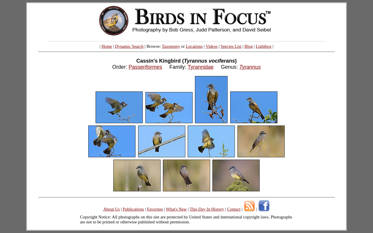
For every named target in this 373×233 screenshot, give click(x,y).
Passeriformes (145, 67)
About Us (111, 209)
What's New (176, 209)
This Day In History (207, 209)
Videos (212, 46)
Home (106, 46)
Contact (233, 209)
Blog (248, 46)
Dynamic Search (129, 46)
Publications (133, 209)
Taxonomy (171, 46)
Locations (194, 46)
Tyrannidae (201, 67)
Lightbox (264, 46)
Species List (231, 46)
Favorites (155, 209)
